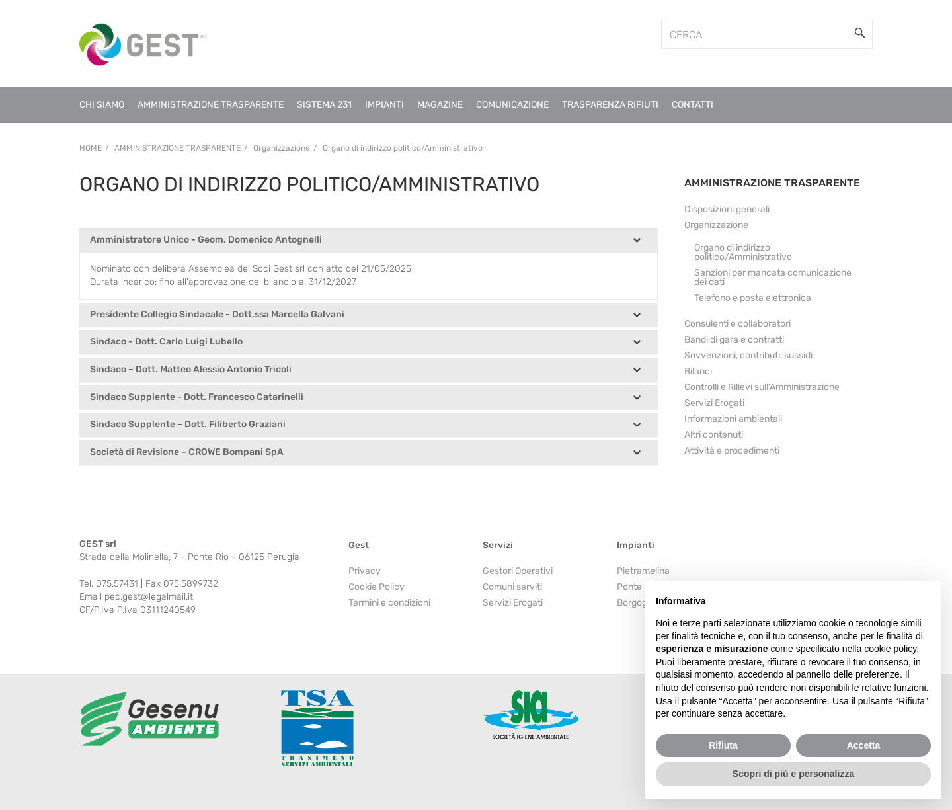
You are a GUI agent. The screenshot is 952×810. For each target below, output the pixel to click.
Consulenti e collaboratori (737, 323)
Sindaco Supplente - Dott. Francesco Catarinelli (196, 398)
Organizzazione (716, 225)
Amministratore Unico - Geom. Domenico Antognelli (206, 240)
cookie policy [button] (890, 648)
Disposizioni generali (727, 209)
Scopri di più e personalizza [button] (793, 773)
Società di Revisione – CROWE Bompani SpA (187, 453)
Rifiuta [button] (723, 745)
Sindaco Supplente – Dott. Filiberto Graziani (188, 425)
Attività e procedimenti (731, 450)
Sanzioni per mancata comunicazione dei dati (773, 277)
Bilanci (698, 371)
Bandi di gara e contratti (734, 339)
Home (90, 148)
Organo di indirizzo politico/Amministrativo (743, 252)
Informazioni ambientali (733, 419)
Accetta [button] (864, 745)
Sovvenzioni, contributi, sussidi (748, 355)
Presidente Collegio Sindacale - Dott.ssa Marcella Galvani (217, 315)
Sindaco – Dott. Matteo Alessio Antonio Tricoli (191, 370)
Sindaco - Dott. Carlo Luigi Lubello (166, 342)
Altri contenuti (713, 434)
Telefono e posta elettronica (752, 298)
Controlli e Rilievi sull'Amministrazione (762, 387)
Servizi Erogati (714, 403)
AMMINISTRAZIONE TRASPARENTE (772, 183)
